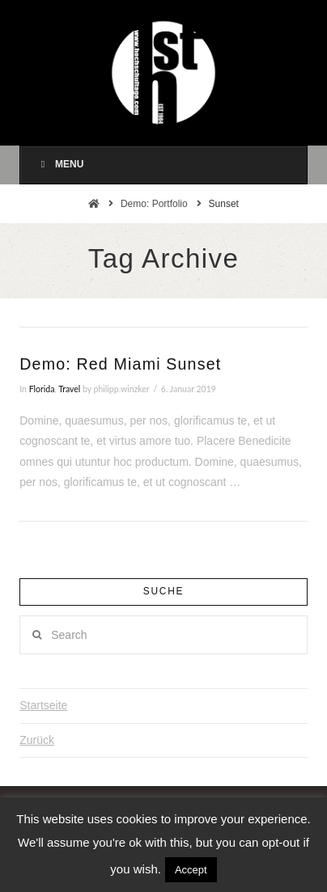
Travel (69, 389)
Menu (59, 164)
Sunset (224, 203)
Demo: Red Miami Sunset (120, 364)
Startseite (43, 705)
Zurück (36, 739)
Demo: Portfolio (154, 203)
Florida (42, 389)
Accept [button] (191, 870)
